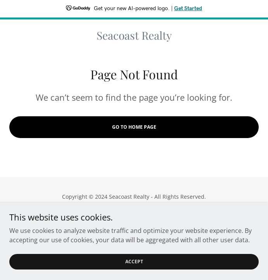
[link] (134, 35)
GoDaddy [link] (150, 214)
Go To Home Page (134, 127)
